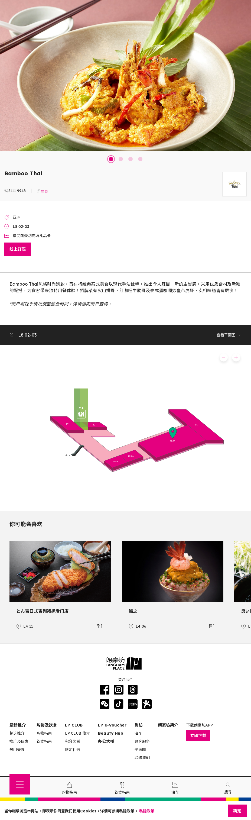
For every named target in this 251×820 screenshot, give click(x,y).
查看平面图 (229, 334)
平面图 (140, 749)
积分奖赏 (72, 741)
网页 (44, 191)
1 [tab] (111, 159)
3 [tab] (130, 159)
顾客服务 (142, 741)
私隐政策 (146, 811)
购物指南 (44, 733)
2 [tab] (120, 159)
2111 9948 (17, 190)
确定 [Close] (237, 810)
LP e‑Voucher (112, 725)
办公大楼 (106, 741)
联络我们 (142, 757)
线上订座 (17, 249)
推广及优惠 (18, 741)
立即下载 (198, 735)
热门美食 (17, 749)
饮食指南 (44, 741)
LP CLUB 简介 (77, 733)
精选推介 (17, 733)
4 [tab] (140, 159)
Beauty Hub (110, 733)
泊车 (138, 733)
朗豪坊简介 (168, 725)
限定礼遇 (72, 749)
